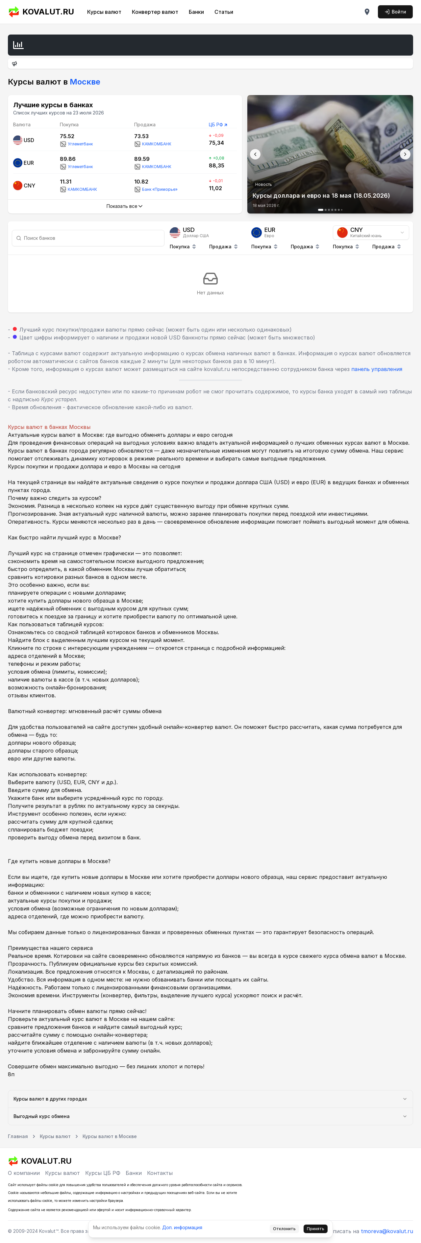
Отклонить (284, 1228)
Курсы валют (104, 12)
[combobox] (371, 232)
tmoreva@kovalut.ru (387, 1231)
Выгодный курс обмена (210, 1116)
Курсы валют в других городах (210, 1099)
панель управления (376, 369)
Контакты (160, 1173)
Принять (315, 1228)
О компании (24, 1173)
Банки (196, 12)
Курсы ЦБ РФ (102, 1173)
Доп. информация (182, 1227)
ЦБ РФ (216, 124)
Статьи (223, 12)
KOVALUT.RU (41, 12)
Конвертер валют (155, 12)
